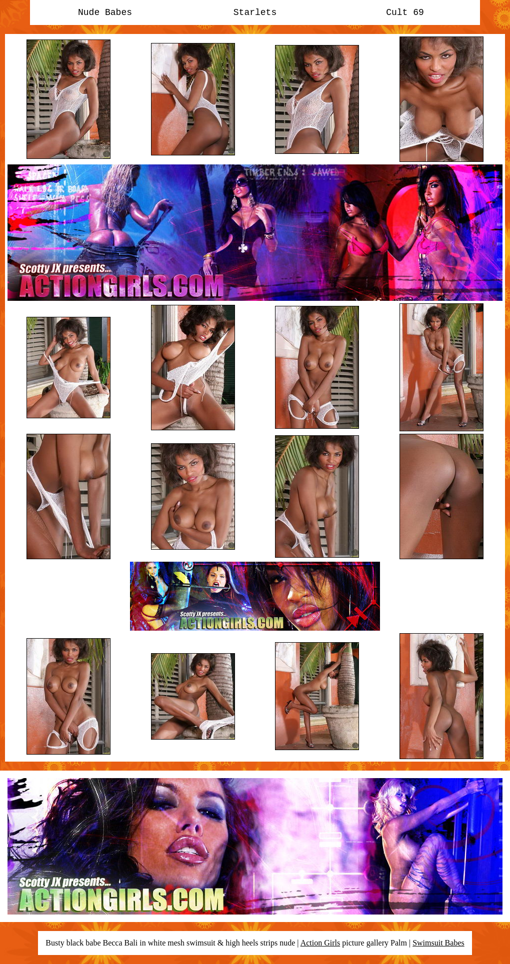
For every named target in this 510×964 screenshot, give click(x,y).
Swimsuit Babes (438, 943)
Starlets (255, 12)
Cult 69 (405, 12)
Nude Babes (105, 12)
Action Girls (320, 943)
